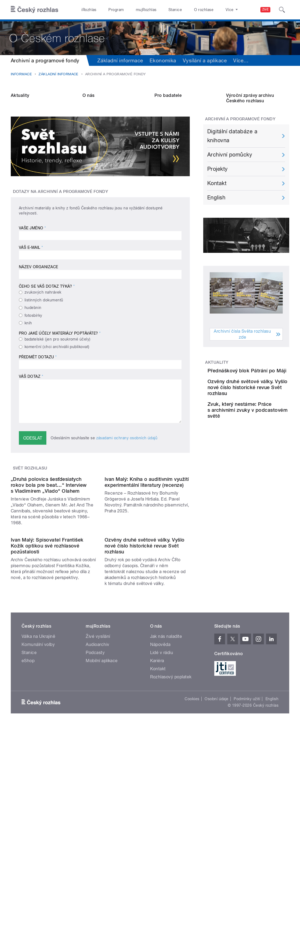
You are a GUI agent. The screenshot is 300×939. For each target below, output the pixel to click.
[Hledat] (282, 9)
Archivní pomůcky (229, 197)
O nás (88, 137)
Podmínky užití (247, 837)
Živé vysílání (98, 774)
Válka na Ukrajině (38, 774)
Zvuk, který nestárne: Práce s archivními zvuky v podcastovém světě (263, 474)
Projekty (217, 211)
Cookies (192, 837)
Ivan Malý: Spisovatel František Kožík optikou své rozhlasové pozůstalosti (47, 683)
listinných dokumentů (44, 342)
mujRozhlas (146, 10)
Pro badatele (168, 137)
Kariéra (157, 798)
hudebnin (33, 350)
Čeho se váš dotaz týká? (47, 328)
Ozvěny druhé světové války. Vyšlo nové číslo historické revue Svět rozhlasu (145, 683)
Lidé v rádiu (161, 790)
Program (116, 10)
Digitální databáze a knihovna (232, 178)
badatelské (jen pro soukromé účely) (58, 381)
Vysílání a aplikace (205, 60)
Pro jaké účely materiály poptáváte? (60, 375)
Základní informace (120, 60)
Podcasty (95, 790)
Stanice (175, 10)
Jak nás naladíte (166, 774)
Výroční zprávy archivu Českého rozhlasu (250, 140)
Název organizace (38, 309)
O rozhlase (204, 10)
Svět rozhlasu (30, 510)
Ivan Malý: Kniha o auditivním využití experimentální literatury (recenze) (147, 572)
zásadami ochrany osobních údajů (127, 480)
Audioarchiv (97, 782)
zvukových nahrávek (43, 334)
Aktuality (20, 137)
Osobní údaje (217, 837)
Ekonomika (163, 60)
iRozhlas (88, 10)
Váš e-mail (31, 290)
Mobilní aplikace (102, 798)
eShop (28, 798)
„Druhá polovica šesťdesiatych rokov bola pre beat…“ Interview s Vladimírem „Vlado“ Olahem (49, 575)
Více (241, 60)
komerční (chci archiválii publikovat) (57, 389)
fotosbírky (33, 357)
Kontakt (216, 225)
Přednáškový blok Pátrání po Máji (259, 415)
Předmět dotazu (38, 399)
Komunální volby (38, 782)
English (216, 240)
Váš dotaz (31, 418)
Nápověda (160, 782)
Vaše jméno (32, 270)
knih (28, 365)
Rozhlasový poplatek (171, 814)
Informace (21, 74)
